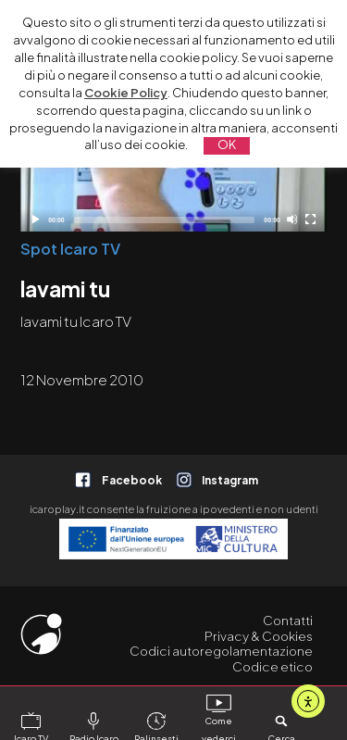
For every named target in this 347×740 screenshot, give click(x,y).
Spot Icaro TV (70, 248)
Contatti (288, 620)
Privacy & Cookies (258, 636)
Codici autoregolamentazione (221, 650)
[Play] (35, 219)
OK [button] (226, 144)
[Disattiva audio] (292, 219)
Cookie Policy (125, 92)
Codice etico (272, 666)
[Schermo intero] (310, 219)
